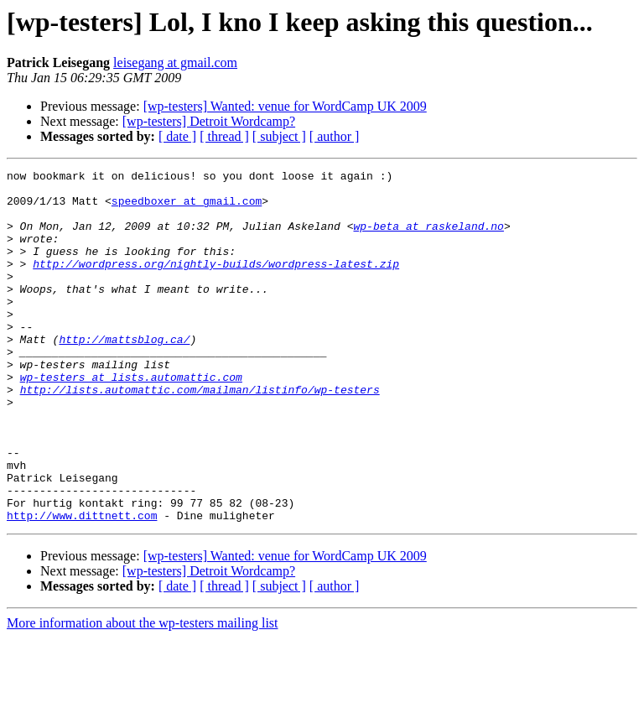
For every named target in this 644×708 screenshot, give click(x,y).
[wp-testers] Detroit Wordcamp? (208, 121)
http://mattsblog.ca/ (124, 374)
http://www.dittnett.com (82, 585)
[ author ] (334, 136)
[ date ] (177, 136)
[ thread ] (224, 136)
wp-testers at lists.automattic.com (131, 419)
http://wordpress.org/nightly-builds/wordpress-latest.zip (216, 283)
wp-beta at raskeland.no (428, 238)
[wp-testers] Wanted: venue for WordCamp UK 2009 (285, 106)
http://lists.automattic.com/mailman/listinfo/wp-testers (200, 434)
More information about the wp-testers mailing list (142, 693)
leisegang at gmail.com (175, 62)
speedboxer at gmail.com (187, 208)
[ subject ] (279, 136)
